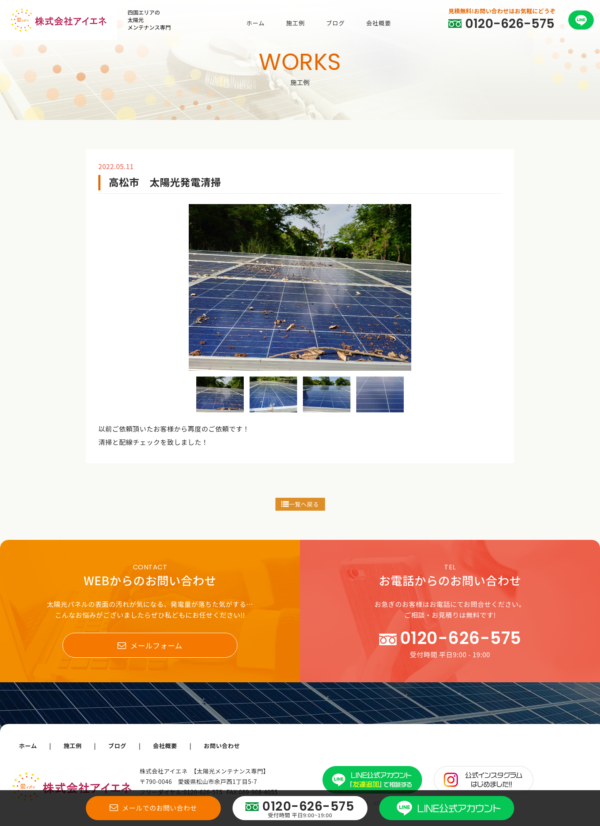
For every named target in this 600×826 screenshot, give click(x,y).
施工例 (295, 23)
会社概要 (378, 23)
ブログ (335, 23)
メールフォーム (150, 645)
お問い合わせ (223, 745)
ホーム (255, 23)
